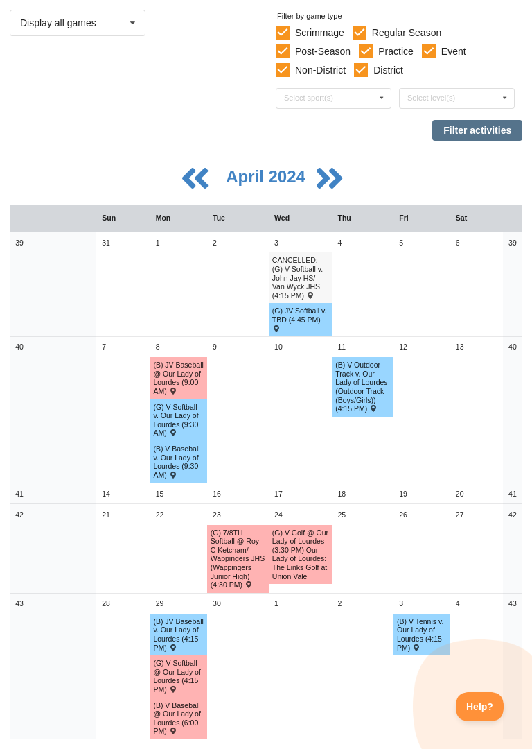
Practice (396, 51)
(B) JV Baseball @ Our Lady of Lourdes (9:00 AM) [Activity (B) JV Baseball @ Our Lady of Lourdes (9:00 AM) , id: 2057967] (178, 378)
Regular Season (406, 32)
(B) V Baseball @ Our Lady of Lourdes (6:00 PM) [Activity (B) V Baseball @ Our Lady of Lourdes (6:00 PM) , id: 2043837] (176, 718)
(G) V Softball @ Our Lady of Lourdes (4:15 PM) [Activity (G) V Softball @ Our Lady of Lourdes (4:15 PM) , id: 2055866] (176, 676)
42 (19, 514)
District (388, 70)
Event (453, 51)
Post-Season (323, 51)
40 (19, 347)
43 (19, 603)
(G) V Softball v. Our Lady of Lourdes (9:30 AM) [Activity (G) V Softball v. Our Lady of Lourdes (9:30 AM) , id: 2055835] (175, 420)
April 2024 (268, 176)
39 (19, 243)
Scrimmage (319, 32)
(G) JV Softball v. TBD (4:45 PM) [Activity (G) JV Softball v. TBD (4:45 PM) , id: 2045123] (299, 319)
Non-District (320, 70)
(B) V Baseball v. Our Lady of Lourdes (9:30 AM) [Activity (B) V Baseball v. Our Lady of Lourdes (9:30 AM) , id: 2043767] (176, 462)
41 (19, 494)
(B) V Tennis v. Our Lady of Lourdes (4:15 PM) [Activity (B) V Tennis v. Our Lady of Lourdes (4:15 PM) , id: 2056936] (420, 634)
